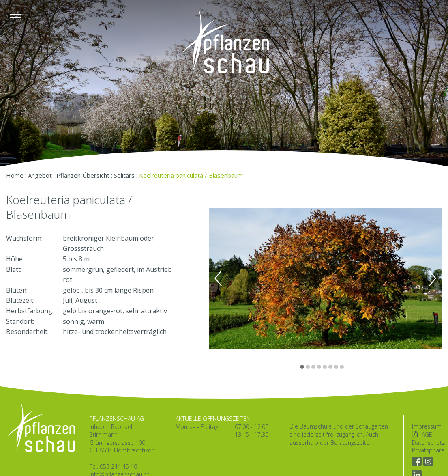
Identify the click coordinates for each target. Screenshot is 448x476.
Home (15, 175)
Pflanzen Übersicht (82, 175)
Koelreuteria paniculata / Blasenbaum (191, 175)
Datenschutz (428, 442)
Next (432, 278)
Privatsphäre (428, 450)
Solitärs (124, 175)
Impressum (427, 426)
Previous (218, 278)
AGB (427, 434)
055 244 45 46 (118, 466)
